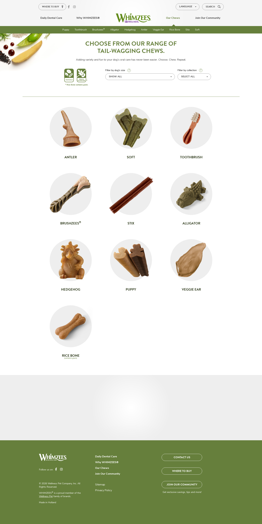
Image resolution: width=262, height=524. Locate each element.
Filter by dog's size (140, 74)
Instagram (76, 7)
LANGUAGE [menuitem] (185, 6)
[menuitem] (133, 18)
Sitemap (100, 484)
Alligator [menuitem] (114, 30)
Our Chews (102, 468)
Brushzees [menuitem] (98, 29)
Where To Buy (182, 471)
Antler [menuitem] (144, 30)
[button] (213, 6)
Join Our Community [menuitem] (207, 18)
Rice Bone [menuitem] (174, 30)
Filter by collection (190, 70)
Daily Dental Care (106, 456)
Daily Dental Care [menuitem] (51, 18)
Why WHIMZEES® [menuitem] (88, 18)
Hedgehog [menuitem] (129, 30)
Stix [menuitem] (188, 30)
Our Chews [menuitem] (173, 18)
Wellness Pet (46, 496)
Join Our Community (107, 474)
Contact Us (182, 457)
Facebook (70, 7)
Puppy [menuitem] (65, 30)
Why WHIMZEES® (107, 462)
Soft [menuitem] (197, 30)
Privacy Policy (103, 490)
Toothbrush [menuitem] (81, 30)
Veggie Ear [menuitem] (158, 30)
